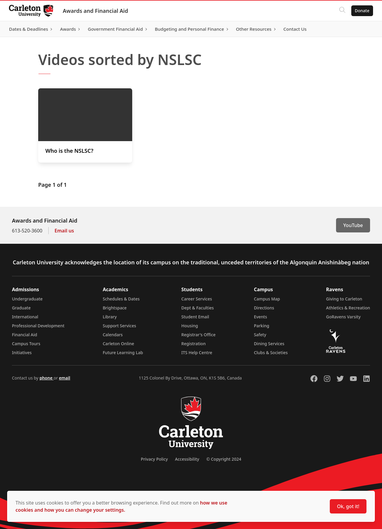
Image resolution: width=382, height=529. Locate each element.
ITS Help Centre (196, 352)
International (25, 317)
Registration (193, 343)
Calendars (113, 334)
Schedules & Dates (121, 299)
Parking (261, 325)
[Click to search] (342, 10)
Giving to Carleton (344, 299)
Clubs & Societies (271, 352)
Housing (189, 325)
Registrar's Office (198, 334)
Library (110, 317)
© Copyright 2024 (223, 459)
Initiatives (22, 352)
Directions (264, 308)
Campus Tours (26, 343)
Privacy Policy (154, 459)
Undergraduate (27, 299)
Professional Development (38, 325)
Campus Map (267, 299)
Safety (260, 334)
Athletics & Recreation (348, 308)
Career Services (196, 299)
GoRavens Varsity (343, 317)
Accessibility (187, 459)
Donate (361, 10)
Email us (64, 230)
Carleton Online (118, 343)
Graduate (21, 308)
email (64, 378)
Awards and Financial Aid (96, 10)
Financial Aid (24, 334)
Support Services (119, 325)
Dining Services (269, 343)
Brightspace (115, 308)
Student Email (195, 317)
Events (260, 317)
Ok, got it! (348, 506)
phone (46, 378)
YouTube (353, 225)
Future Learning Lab (123, 352)
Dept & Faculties (197, 308)
